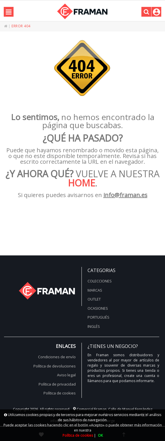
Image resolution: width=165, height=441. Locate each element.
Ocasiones (98, 308)
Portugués (98, 317)
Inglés (94, 326)
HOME (81, 183)
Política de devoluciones (54, 366)
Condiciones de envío (57, 356)
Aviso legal (66, 375)
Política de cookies (59, 393)
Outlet (94, 299)
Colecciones (100, 281)
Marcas (95, 290)
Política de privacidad (57, 384)
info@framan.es (125, 195)
